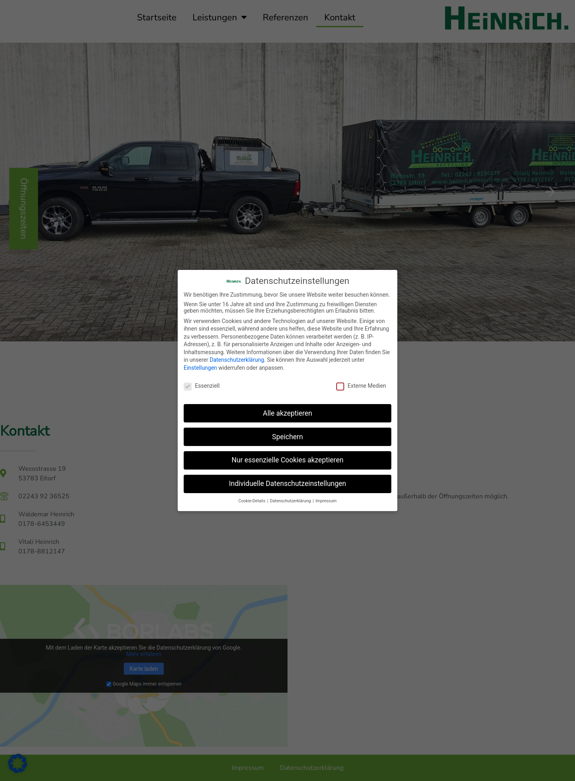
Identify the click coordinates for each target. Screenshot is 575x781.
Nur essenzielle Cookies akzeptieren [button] (287, 460)
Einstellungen (200, 368)
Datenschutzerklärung (237, 360)
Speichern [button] (287, 437)
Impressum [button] (326, 500)
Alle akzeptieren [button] (287, 413)
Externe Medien (361, 386)
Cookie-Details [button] (252, 500)
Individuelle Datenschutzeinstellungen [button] (287, 484)
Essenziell (202, 386)
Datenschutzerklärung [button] (291, 500)
